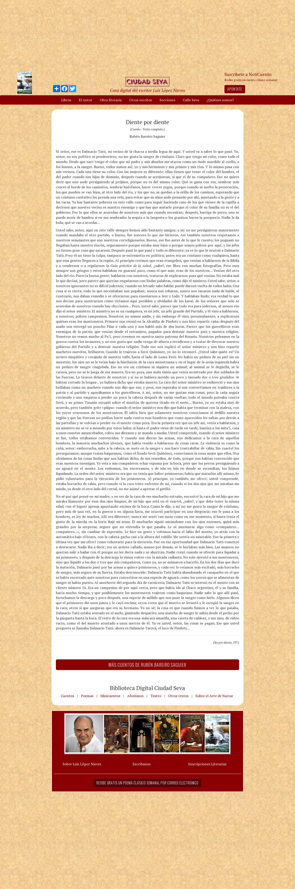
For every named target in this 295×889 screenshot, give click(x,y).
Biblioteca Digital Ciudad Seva (147, 688)
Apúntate (234, 89)
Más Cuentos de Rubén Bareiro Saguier (147, 664)
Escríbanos (141, 764)
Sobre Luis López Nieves (82, 764)
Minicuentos (110, 695)
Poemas (87, 695)
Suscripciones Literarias (207, 764)
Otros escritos (140, 99)
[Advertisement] (147, 35)
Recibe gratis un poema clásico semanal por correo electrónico (147, 783)
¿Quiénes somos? (220, 99)
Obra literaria (111, 99)
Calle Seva (191, 99)
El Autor (85, 99)
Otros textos (178, 695)
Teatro (155, 695)
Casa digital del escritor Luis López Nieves (147, 90)
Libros (66, 99)
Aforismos (135, 695)
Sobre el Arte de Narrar (214, 695)
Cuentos (67, 695)
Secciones (167, 99)
